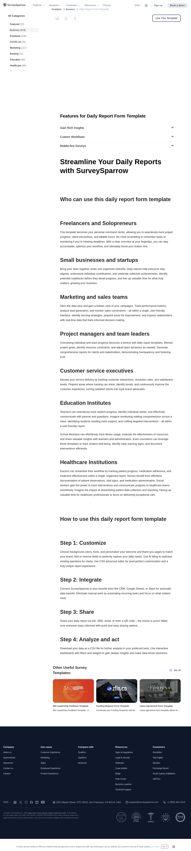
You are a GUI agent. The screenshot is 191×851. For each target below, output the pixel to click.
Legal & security (123, 769)
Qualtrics (82, 764)
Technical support (124, 801)
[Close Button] (173, 846)
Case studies (122, 780)
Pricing (106, 5)
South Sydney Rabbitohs (165, 785)
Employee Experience (52, 780)
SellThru (157, 791)
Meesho (157, 775)
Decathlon (158, 764)
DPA (60, 825)
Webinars (120, 775)
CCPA (64, 825)
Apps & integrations (125, 764)
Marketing (45, 769)
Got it (164, 846)
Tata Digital (158, 769)
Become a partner (124, 796)
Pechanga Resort (161, 780)
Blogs (118, 785)
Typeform (82, 769)
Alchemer (83, 775)
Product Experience (50, 785)
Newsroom (8, 775)
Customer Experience (51, 764)
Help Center (121, 791)
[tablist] (66, 28)
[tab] (57, 29)
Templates (57, 20)
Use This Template (166, 28)
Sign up (158, 5)
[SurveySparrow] (14, 5)
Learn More (154, 846)
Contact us (8, 780)
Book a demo (177, 5)
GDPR (56, 825)
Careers (7, 785)
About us (7, 764)
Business (72, 20)
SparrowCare (10, 769)
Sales (43, 775)
